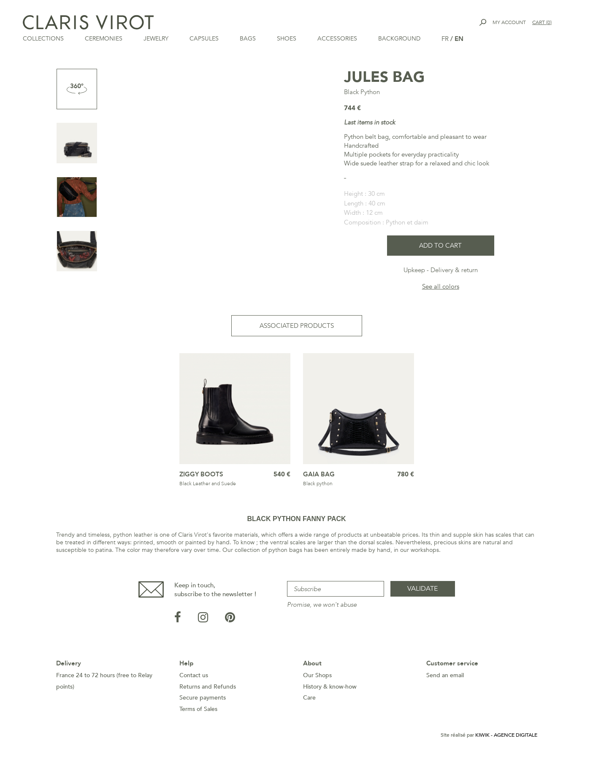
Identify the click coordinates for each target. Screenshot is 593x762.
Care (309, 700)
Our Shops (317, 678)
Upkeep (414, 272)
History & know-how (330, 689)
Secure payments (202, 700)
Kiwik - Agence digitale (506, 737)
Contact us (193, 678)
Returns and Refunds (207, 689)
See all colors (440, 289)
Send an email (445, 678)
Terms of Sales (198, 712)
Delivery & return (454, 272)
